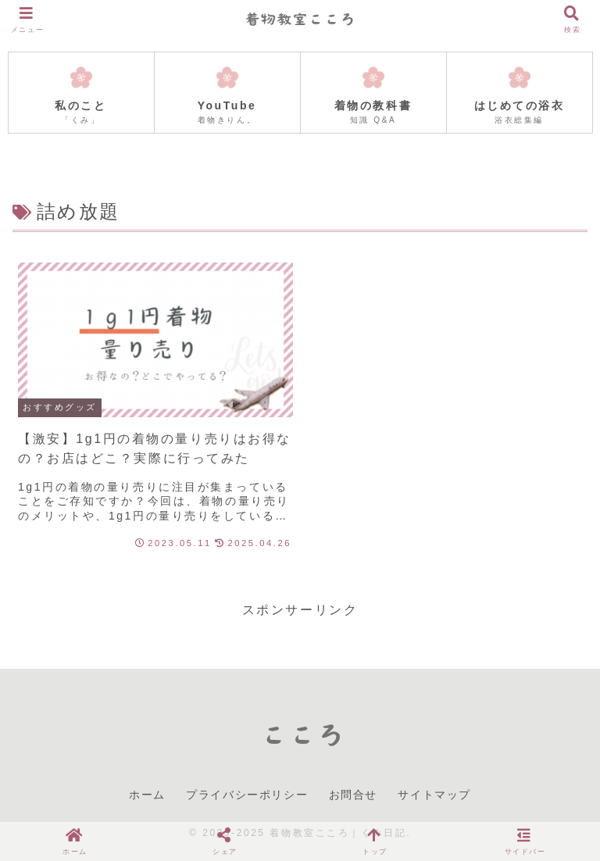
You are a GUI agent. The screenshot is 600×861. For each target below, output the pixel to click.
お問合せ (353, 795)
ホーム (147, 795)
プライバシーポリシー (247, 795)
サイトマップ (434, 795)
